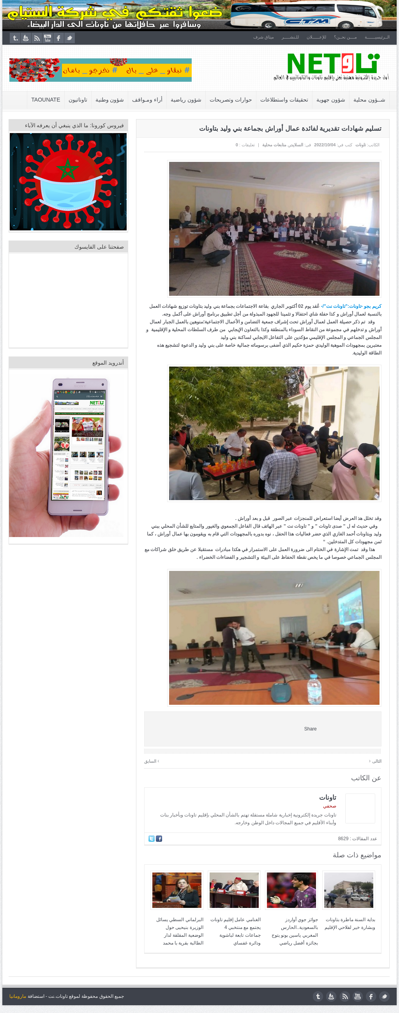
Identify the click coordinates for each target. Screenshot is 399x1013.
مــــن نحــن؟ (345, 37)
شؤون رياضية (186, 100)
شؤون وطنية (110, 100)
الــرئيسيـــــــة (377, 37)
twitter (69, 38)
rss (36, 38)
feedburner (25, 38)
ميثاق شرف (264, 37)
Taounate (46, 100)
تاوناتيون (78, 100)
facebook (58, 38)
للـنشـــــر (290, 37)
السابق (152, 760)
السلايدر (296, 144)
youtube (47, 38)
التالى (375, 760)
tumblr (14, 38)
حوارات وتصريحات (231, 100)
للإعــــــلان (317, 37)
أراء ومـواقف (148, 100)
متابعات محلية (275, 144)
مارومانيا (17, 996)
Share (311, 729)
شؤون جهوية (331, 100)
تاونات (361, 144)
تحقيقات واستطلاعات (285, 100)
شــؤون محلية (370, 100)
